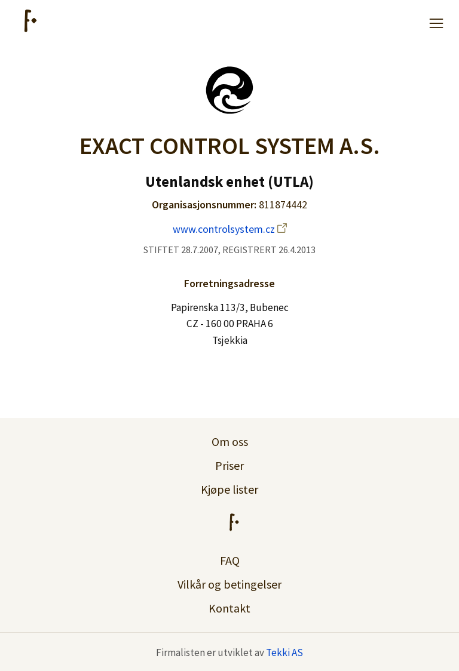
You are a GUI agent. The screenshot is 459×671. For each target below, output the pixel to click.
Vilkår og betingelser (229, 584)
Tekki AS (284, 652)
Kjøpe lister (229, 489)
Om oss (230, 441)
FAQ (230, 560)
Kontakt (229, 608)
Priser (229, 465)
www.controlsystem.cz (230, 229)
